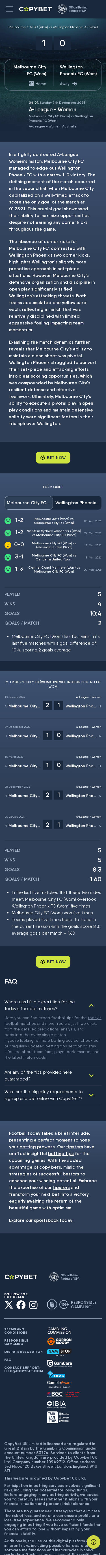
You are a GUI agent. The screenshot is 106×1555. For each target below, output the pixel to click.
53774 (42, 1401)
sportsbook (46, 1169)
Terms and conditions (15, 1280)
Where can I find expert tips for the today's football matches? (40, 1005)
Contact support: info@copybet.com (23, 1318)
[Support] (93, 1542)
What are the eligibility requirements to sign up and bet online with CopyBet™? (44, 1044)
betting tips (61, 1102)
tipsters (74, 1096)
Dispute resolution (23, 1301)
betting (28, 1096)
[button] (9, 9)
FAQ (8, 1309)
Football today (24, 1082)
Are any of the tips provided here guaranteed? (38, 1025)
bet (55, 1143)
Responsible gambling (16, 1291)
